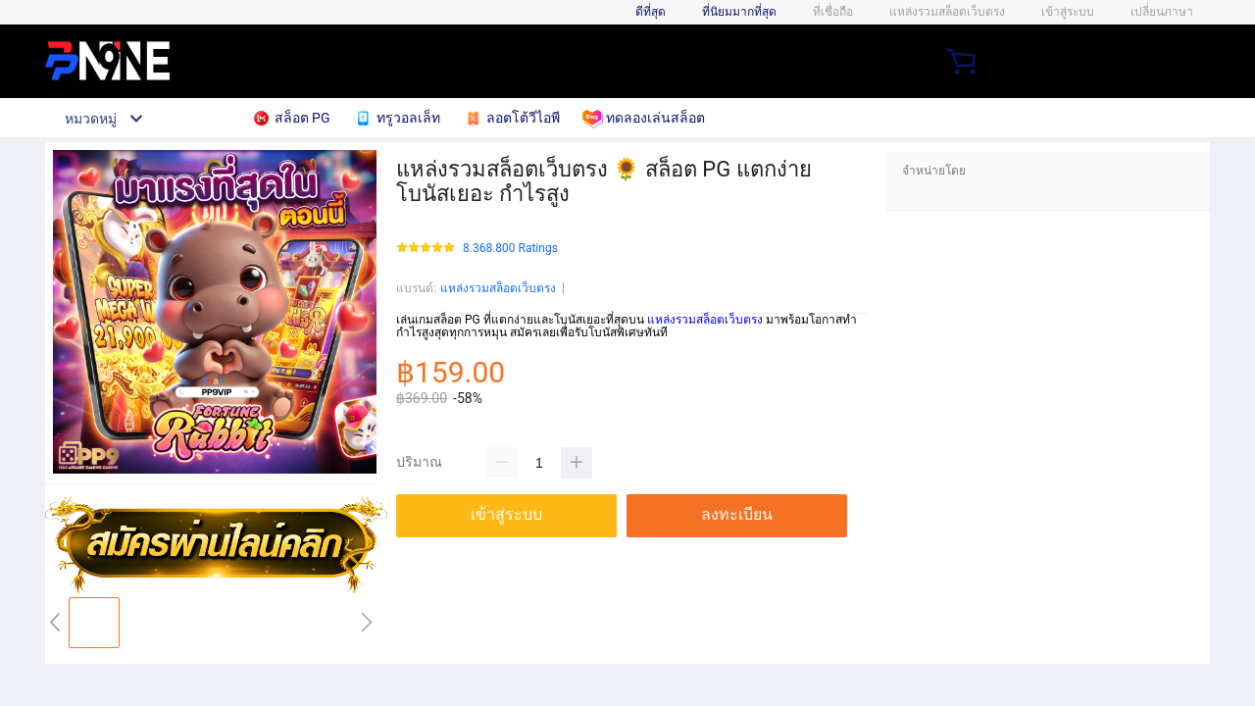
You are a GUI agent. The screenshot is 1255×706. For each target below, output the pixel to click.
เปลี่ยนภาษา (1161, 12)
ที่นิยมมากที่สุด (739, 12)
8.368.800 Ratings (510, 248)
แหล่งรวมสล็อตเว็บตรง (498, 288)
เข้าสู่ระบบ (1067, 12)
